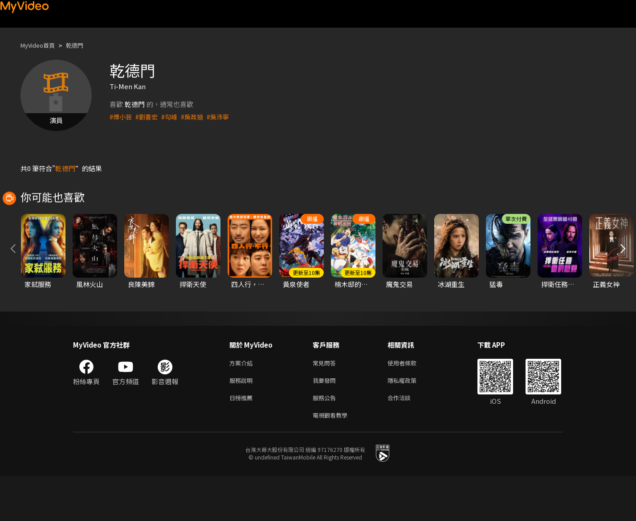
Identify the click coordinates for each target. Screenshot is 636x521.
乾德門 (82, 45)
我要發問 (326, 422)
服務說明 (242, 422)
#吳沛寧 (223, 116)
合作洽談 (406, 440)
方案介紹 (242, 403)
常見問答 (326, 403)
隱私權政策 (409, 422)
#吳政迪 (196, 116)
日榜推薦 (242, 440)
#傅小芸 (121, 116)
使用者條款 (409, 403)
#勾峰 (172, 116)
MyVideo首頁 (40, 45)
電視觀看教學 (333, 459)
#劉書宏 (148, 116)
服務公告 (326, 440)
